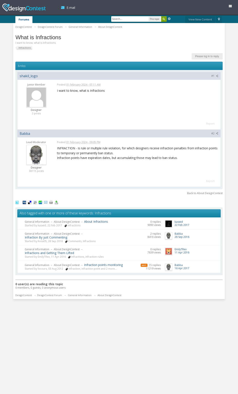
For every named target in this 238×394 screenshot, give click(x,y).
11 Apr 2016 (182, 252)
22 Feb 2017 (182, 225)
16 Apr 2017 (182, 268)
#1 (214, 76)
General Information (37, 222)
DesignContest (24, 8)
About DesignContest (67, 222)
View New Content (200, 19)
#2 (214, 133)
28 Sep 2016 (182, 237)
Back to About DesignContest (205, 193)
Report (210, 123)
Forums (24, 19)
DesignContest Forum (49, 295)
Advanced (169, 18)
